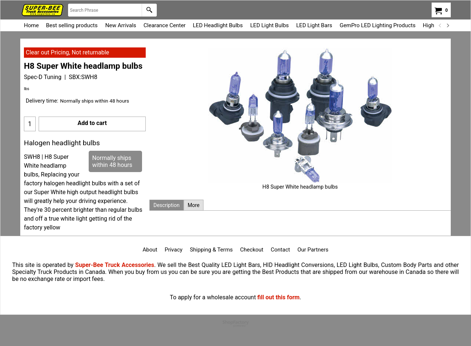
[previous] (440, 25)
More (193, 205)
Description (166, 205)
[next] (447, 25)
